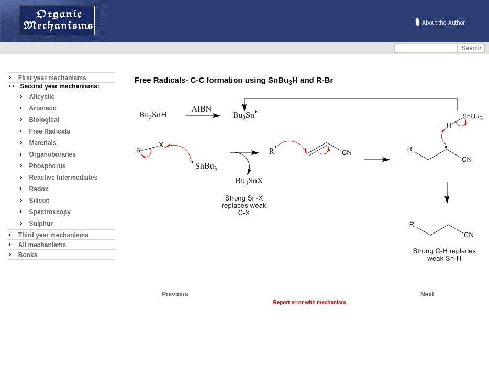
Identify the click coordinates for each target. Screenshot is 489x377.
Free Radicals (49, 131)
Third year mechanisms (53, 235)
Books (28, 255)
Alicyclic (42, 97)
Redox (39, 189)
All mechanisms (42, 245)
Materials (43, 143)
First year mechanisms (52, 78)
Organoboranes (52, 154)
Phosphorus (47, 166)
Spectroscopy (50, 212)
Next (427, 294)
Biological (44, 120)
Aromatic (43, 108)
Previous (175, 294)
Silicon (39, 200)
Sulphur (41, 223)
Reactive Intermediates (63, 177)
